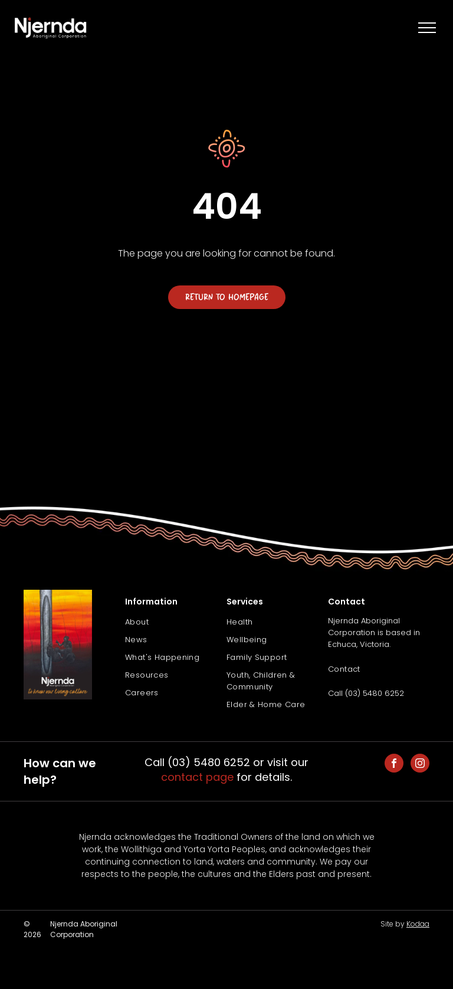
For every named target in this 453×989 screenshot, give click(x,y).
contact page (197, 777)
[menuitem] (175, 622)
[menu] (427, 27)
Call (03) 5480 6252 (366, 693)
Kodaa (417, 924)
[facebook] (394, 765)
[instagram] (420, 765)
